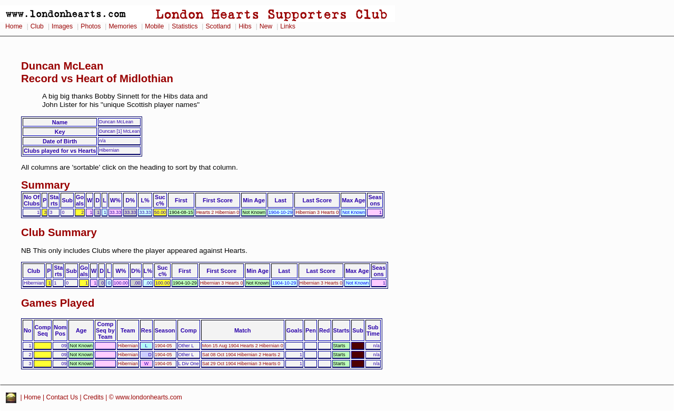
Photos (91, 26)
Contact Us (62, 397)
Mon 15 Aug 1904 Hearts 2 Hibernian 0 (242, 345)
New (266, 26)
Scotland (218, 26)
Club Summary (59, 232)
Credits (93, 397)
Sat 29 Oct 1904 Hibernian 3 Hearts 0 (241, 363)
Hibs (245, 26)
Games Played (57, 303)
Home (14, 26)
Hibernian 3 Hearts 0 (317, 212)
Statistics (184, 26)
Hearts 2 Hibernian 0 (218, 212)
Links (287, 26)
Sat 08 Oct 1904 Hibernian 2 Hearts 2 (241, 354)
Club (37, 26)
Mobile (154, 26)
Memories (122, 26)
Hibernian (128, 345)
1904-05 (163, 345)
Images (62, 26)
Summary (45, 185)
